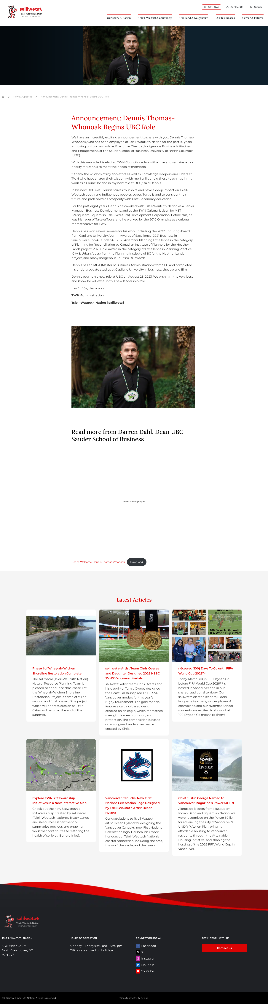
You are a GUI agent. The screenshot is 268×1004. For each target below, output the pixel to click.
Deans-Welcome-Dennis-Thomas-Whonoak (98, 562)
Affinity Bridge (140, 998)
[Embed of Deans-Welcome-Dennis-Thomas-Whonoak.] (133, 501)
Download (136, 562)
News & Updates (22, 96)
